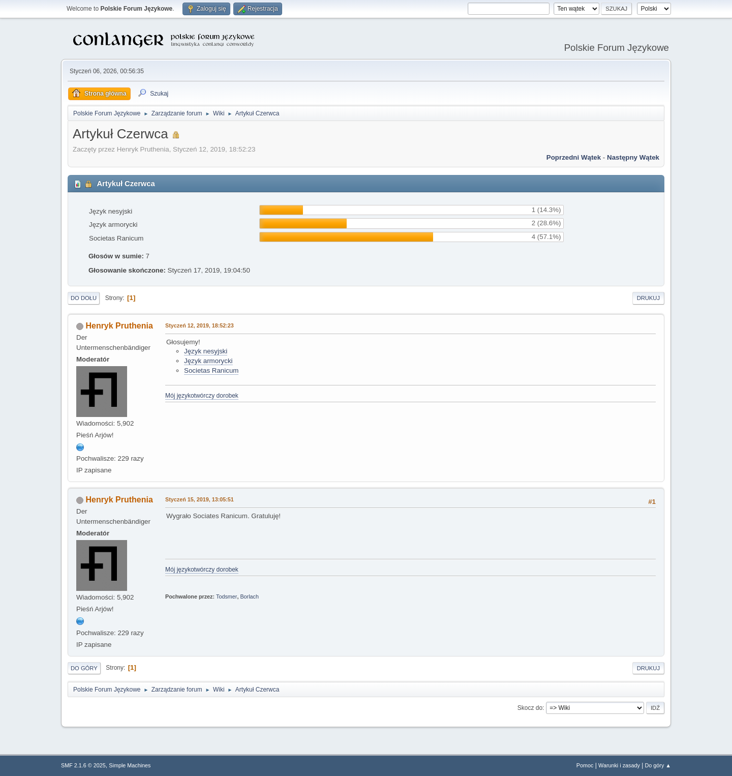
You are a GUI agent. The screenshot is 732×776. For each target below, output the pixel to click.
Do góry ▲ (658, 765)
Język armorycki (208, 361)
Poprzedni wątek (573, 157)
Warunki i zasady (619, 765)
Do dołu (84, 298)
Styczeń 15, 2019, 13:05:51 (199, 499)
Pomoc (585, 765)
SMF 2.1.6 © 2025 (83, 765)
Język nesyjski (205, 351)
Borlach (249, 596)
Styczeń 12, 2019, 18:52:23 (199, 325)
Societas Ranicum (211, 370)
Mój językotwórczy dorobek (201, 395)
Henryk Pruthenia (118, 325)
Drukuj (648, 298)
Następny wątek (633, 157)
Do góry (84, 668)
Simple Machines (129, 765)
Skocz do (529, 707)
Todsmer (226, 596)
